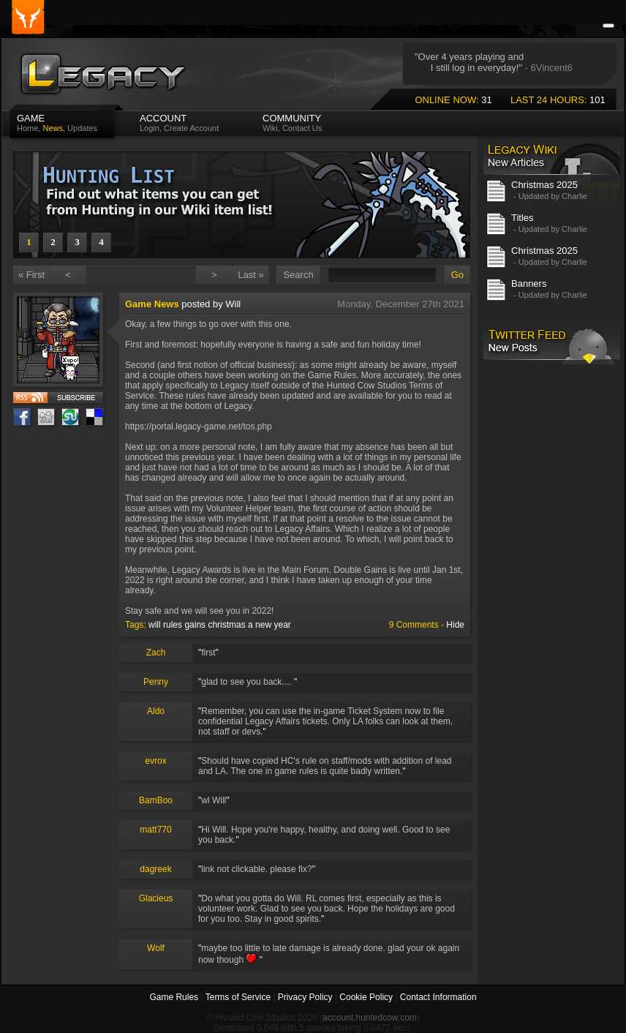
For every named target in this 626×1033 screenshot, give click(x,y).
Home (27, 128)
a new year (269, 625)
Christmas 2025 (544, 184)
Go (457, 274)
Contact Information (438, 997)
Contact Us (302, 128)
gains (194, 625)
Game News (152, 303)
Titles (522, 217)
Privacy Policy (305, 997)
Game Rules (173, 997)
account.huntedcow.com (370, 1018)
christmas (226, 625)
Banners (528, 283)
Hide (455, 625)
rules (172, 625)
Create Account (191, 128)
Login (149, 128)
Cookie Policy (366, 997)
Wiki (270, 128)
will (154, 625)
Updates (82, 128)
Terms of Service (238, 997)
